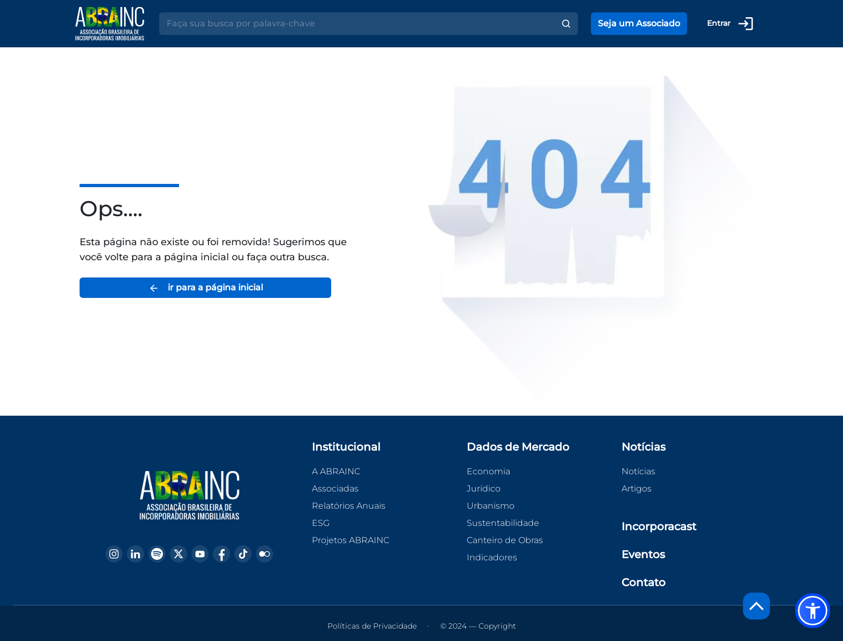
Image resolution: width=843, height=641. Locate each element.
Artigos (636, 488)
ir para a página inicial (205, 288)
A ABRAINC (336, 471)
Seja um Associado (639, 23)
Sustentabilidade (503, 523)
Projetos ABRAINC (350, 540)
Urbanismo (491, 506)
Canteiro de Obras (505, 540)
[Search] (357, 24)
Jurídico (484, 488)
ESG (321, 523)
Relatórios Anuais (348, 506)
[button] (812, 610)
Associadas (335, 488)
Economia (488, 471)
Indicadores (492, 557)
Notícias (638, 471)
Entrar (730, 23)
